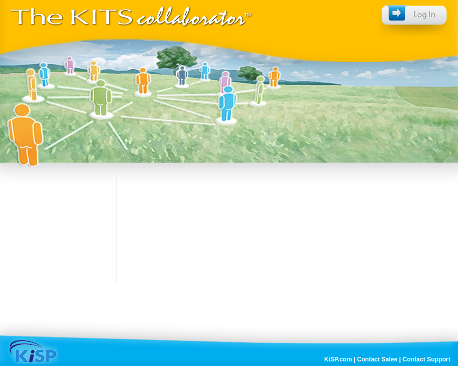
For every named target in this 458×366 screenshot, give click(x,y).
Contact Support (426, 359)
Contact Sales (377, 359)
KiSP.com (338, 359)
